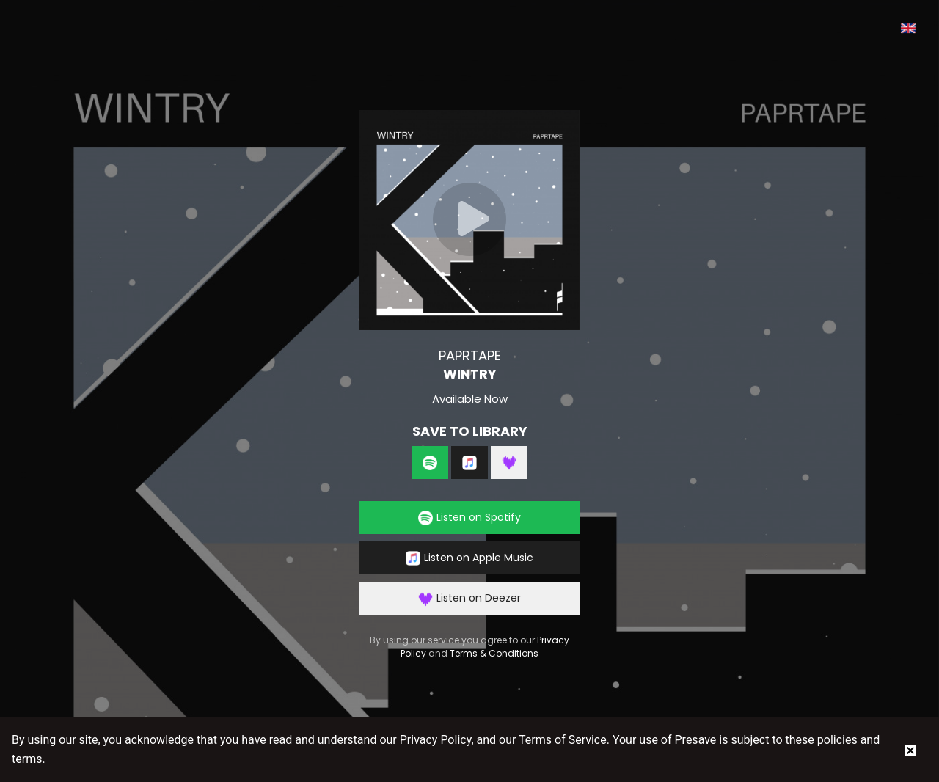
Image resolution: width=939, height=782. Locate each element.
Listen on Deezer (469, 598)
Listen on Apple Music (469, 558)
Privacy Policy (436, 740)
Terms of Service (563, 740)
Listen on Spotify (469, 517)
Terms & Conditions (494, 653)
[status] (910, 749)
